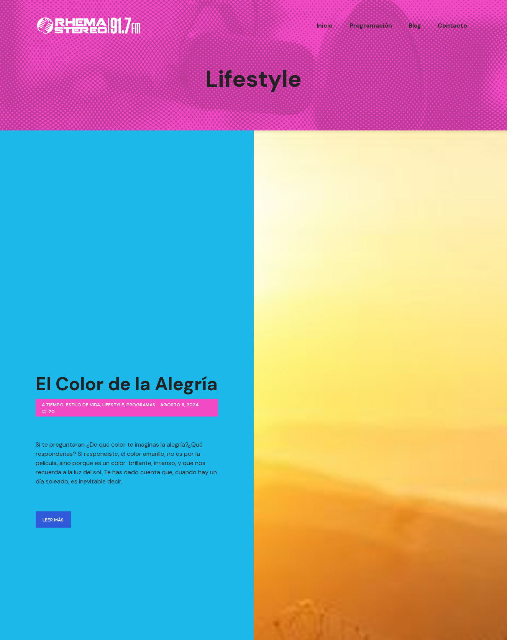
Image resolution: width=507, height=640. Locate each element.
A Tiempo (53, 404)
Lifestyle (113, 404)
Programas (140, 404)
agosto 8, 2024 (179, 404)
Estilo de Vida (83, 404)
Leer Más (53, 519)
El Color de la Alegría (127, 383)
